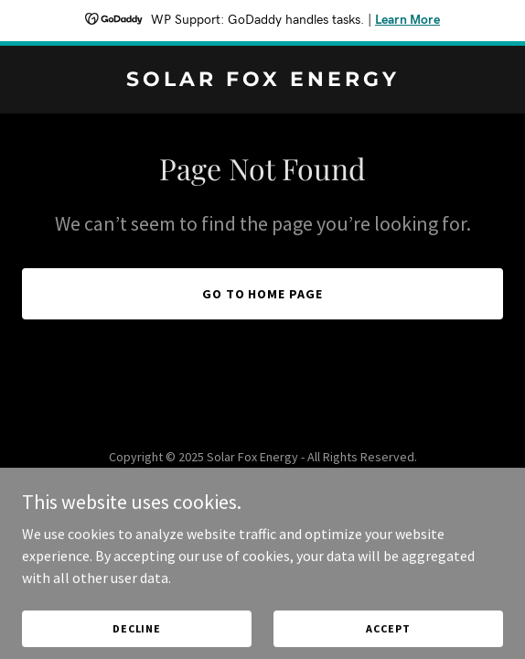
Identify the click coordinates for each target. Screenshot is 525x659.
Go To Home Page (263, 294)
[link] (262, 80)
